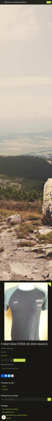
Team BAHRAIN (6, 418)
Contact (4, 386)
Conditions (5, 389)
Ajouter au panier (19, 360)
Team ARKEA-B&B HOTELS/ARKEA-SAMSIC (14, 415)
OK (49, 399)
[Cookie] (4, 417)
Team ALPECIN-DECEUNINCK (10, 409)
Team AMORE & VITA (8, 412)
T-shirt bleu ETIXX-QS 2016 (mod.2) (10, 368)
